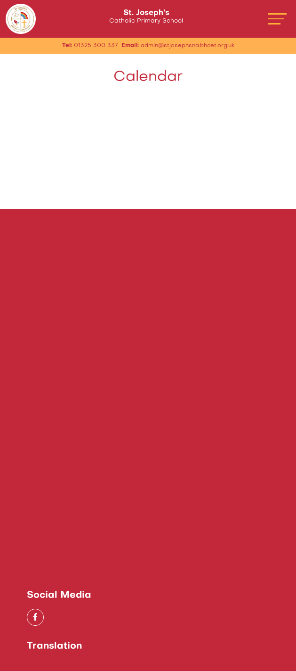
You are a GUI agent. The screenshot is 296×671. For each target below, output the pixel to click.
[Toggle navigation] (277, 18)
